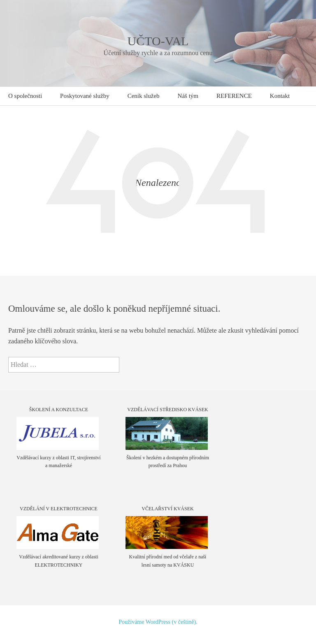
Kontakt (280, 96)
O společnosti (25, 96)
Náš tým (188, 96)
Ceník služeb (144, 96)
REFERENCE (234, 96)
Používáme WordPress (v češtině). (157, 622)
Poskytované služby (84, 96)
